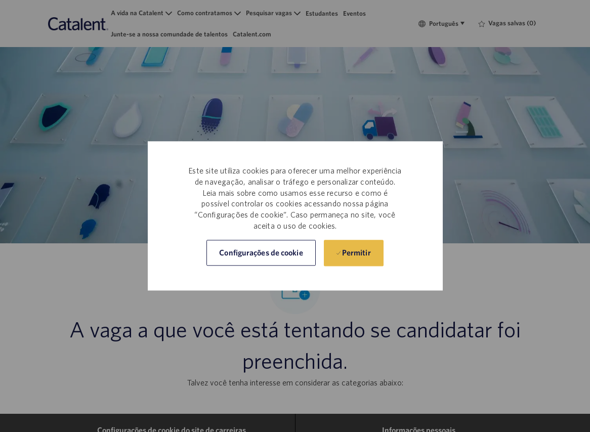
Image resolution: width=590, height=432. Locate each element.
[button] (260, 253)
